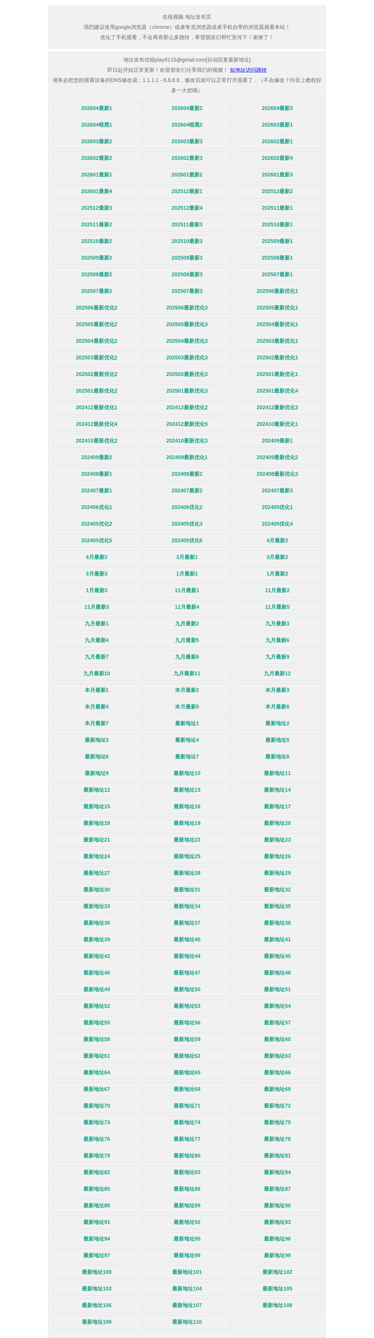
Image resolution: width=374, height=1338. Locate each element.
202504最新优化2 (96, 341)
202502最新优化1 (277, 358)
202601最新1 (96, 175)
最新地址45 (277, 956)
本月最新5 (187, 707)
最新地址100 (97, 1272)
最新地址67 (96, 1089)
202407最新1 (96, 491)
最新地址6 (97, 757)
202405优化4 (277, 524)
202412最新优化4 (96, 424)
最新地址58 (96, 1039)
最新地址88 (96, 1205)
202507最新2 (96, 291)
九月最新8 (187, 657)
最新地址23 (277, 840)
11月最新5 (277, 607)
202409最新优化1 (187, 457)
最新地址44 (187, 956)
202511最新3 (187, 225)
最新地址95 (187, 1239)
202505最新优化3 (187, 324)
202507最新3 (187, 291)
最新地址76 (96, 1139)
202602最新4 (277, 158)
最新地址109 (97, 1322)
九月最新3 (277, 624)
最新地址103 (97, 1289)
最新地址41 (277, 939)
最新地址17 (277, 806)
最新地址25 (187, 856)
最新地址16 (187, 806)
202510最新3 (187, 241)
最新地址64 (96, 1072)
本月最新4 (97, 707)
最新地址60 (277, 1039)
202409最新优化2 (277, 457)
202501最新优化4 (277, 391)
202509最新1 (277, 241)
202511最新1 (277, 208)
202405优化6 (187, 540)
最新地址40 (187, 939)
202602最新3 (187, 158)
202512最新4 (187, 208)
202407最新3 (277, 491)
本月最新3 (277, 690)
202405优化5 (96, 540)
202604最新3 (277, 108)
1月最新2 (277, 574)
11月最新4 (187, 607)
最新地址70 (96, 1106)
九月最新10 (96, 673)
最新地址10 (187, 773)
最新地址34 (187, 906)
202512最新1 (187, 191)
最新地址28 (187, 873)
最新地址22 (187, 840)
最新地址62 (187, 1056)
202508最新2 (96, 274)
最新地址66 (277, 1072)
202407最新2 (187, 491)
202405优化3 (187, 524)
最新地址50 (187, 989)
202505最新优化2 (96, 324)
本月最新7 (97, 723)
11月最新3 (96, 607)
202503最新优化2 (96, 358)
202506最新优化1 (277, 291)
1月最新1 (187, 574)
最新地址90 (277, 1205)
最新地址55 (96, 1023)
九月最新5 (187, 640)
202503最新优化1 (277, 341)
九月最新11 (187, 673)
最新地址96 (277, 1239)
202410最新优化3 (187, 441)
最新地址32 (277, 890)
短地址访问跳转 (248, 70)
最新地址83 (187, 1172)
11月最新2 (277, 590)
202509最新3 (187, 258)
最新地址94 (96, 1239)
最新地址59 (187, 1039)
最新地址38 (277, 923)
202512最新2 (277, 191)
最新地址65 (187, 1072)
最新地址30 (96, 890)
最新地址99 (277, 1255)
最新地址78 (277, 1139)
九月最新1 (97, 624)
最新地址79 (96, 1156)
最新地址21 (96, 840)
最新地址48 (277, 973)
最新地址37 (187, 923)
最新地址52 (96, 1006)
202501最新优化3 (187, 391)
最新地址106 (97, 1305)
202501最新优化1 (277, 374)
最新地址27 (96, 873)
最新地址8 (277, 757)
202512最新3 (96, 208)
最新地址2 (277, 723)
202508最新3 (187, 274)
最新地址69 (277, 1089)
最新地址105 (277, 1289)
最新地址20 (277, 823)
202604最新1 (96, 108)
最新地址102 (277, 1272)
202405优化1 (277, 507)
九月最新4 (97, 640)
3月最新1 (187, 557)
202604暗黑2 (187, 125)
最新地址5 (277, 740)
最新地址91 (96, 1222)
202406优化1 (96, 507)
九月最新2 (187, 624)
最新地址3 (97, 740)
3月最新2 (277, 557)
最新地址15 (96, 806)
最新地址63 (277, 1056)
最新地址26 (277, 856)
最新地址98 (187, 1255)
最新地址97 (96, 1255)
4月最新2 (277, 540)
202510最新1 (277, 225)
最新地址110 (187, 1322)
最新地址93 (277, 1222)
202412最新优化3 (277, 407)
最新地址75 (277, 1122)
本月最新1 (97, 690)
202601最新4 (96, 191)
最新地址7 (187, 757)
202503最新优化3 (187, 358)
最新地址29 (277, 873)
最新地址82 (96, 1172)
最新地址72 (277, 1106)
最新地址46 (96, 973)
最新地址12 (96, 790)
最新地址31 (187, 890)
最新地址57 (277, 1023)
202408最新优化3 (277, 474)
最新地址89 (187, 1205)
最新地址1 (187, 723)
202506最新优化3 (187, 308)
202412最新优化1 (96, 407)
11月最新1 (187, 590)
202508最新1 (277, 258)
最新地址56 (187, 1023)
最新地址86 (187, 1189)
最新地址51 (277, 989)
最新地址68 (187, 1089)
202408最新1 (96, 474)
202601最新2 (187, 175)
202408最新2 (187, 474)
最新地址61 (96, 1056)
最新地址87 (277, 1189)
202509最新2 (96, 258)
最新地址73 (96, 1122)
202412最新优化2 (187, 407)
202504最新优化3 (187, 341)
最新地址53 (187, 1006)
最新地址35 (277, 906)
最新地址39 (96, 939)
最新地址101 (187, 1272)
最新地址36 (96, 923)
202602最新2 (96, 158)
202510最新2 (96, 241)
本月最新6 (277, 707)
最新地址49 (96, 989)
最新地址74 (187, 1122)
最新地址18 (96, 823)
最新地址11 (277, 773)
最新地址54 (277, 1006)
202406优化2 (187, 507)
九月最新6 (277, 640)
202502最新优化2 (96, 374)
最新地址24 (96, 856)
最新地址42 (96, 956)
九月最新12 (277, 673)
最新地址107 (187, 1305)
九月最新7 (97, 657)
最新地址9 (97, 773)
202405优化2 (96, 524)
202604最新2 (187, 108)
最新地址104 (187, 1289)
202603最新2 (96, 141)
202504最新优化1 (277, 324)
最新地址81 (277, 1156)
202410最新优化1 (277, 424)
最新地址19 (187, 823)
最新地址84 (277, 1172)
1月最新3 (97, 590)
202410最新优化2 (96, 441)
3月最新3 (97, 574)
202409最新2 (96, 457)
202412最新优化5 (187, 424)
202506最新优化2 (96, 308)
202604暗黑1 (96, 125)
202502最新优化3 (187, 374)
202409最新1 (277, 441)
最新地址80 (187, 1156)
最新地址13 (187, 790)
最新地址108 (277, 1305)
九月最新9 (277, 657)
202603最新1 (277, 125)
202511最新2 (96, 225)
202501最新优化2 (96, 391)
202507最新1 (277, 274)
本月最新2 (187, 690)
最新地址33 (96, 906)
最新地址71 (187, 1106)
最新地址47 (187, 973)
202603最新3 (187, 141)
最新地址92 (187, 1222)
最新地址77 (187, 1139)
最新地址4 (187, 740)
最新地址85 (96, 1189)
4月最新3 (97, 557)
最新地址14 (277, 790)
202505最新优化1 (277, 308)
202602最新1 (277, 141)
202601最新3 (277, 175)
